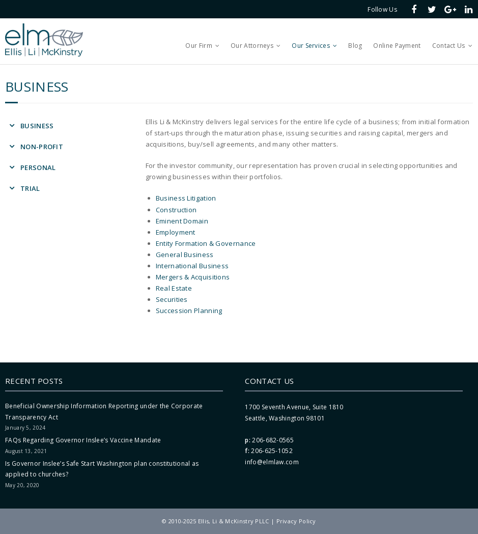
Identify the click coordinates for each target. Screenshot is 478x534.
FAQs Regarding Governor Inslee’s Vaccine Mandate (83, 440)
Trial (30, 188)
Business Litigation (186, 198)
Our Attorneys (252, 45)
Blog (355, 45)
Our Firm (198, 45)
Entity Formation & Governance (206, 243)
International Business (192, 265)
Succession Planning (189, 310)
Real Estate (174, 288)
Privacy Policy (296, 521)
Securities (172, 299)
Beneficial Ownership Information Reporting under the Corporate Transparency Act (104, 411)
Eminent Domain (182, 221)
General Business (185, 254)
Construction (176, 209)
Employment (175, 232)
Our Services (311, 45)
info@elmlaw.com (272, 462)
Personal (37, 167)
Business (36, 125)
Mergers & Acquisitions (193, 277)
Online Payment (396, 45)
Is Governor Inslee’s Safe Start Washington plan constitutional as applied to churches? (102, 469)
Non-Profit (41, 146)
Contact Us (448, 45)
